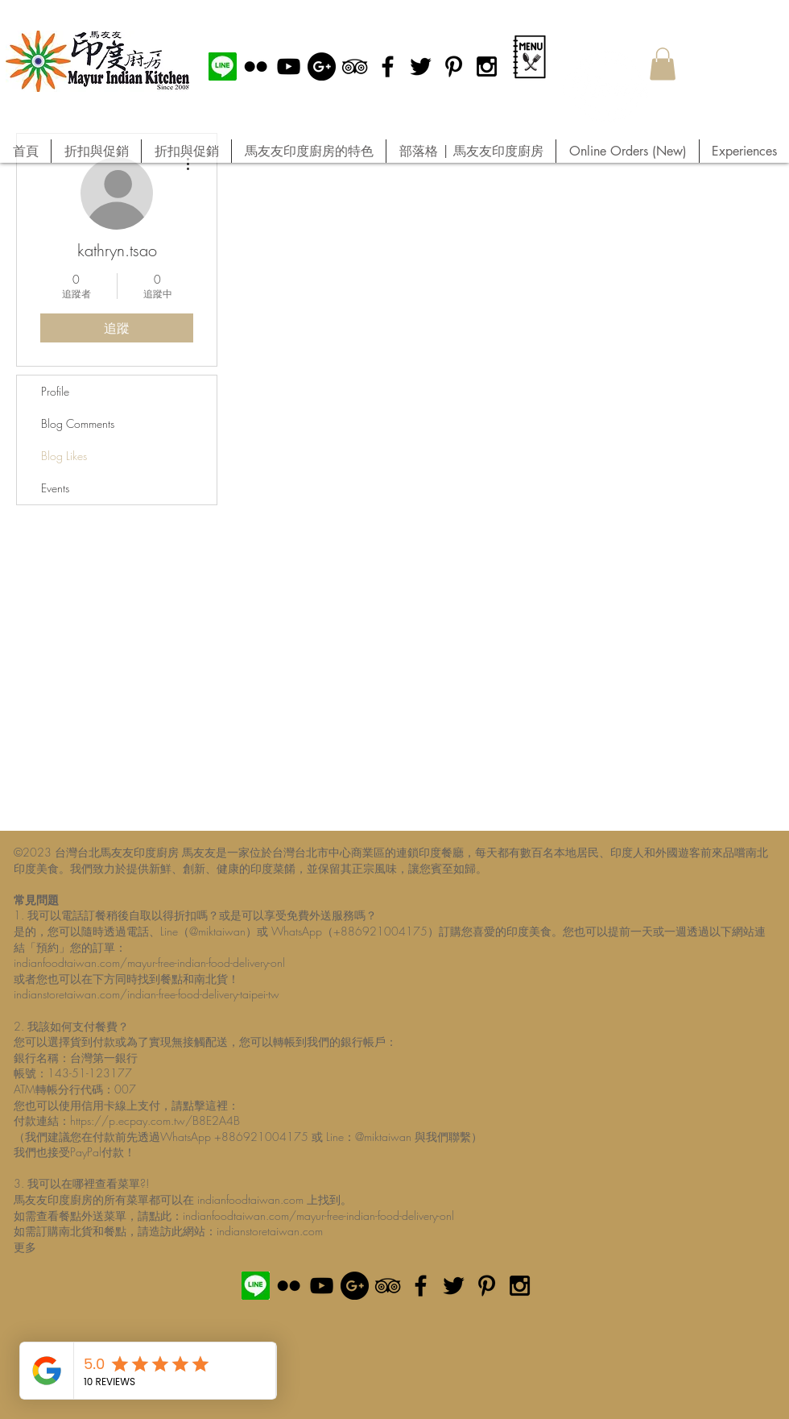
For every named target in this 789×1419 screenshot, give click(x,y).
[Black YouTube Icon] (289, 66)
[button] (662, 64)
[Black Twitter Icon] (421, 66)
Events (55, 488)
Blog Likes (64, 455)
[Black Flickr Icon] (256, 66)
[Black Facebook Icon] (388, 66)
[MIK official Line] (223, 66)
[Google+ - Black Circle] (322, 66)
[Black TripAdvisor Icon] (355, 66)
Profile (55, 391)
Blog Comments (77, 423)
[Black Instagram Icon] (487, 66)
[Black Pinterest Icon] (454, 66)
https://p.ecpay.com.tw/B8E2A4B (155, 1120)
